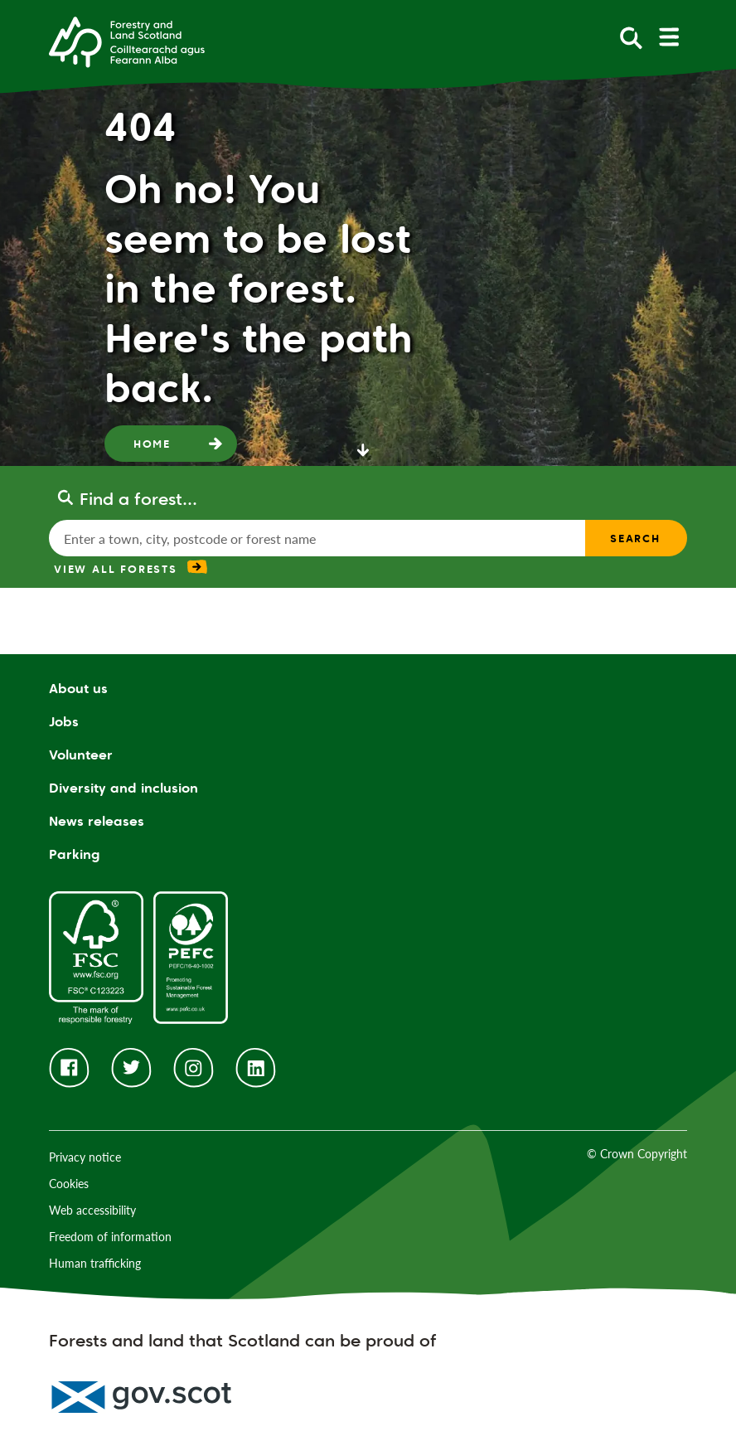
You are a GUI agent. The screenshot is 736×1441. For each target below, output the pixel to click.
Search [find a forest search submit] (635, 538)
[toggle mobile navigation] (668, 36)
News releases (96, 821)
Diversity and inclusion (123, 788)
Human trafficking (95, 1263)
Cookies (69, 1184)
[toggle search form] (631, 36)
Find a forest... (138, 499)
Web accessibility (92, 1210)
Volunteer (81, 755)
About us (78, 688)
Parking (74, 854)
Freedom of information (110, 1237)
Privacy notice (85, 1157)
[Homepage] (127, 40)
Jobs (64, 722)
